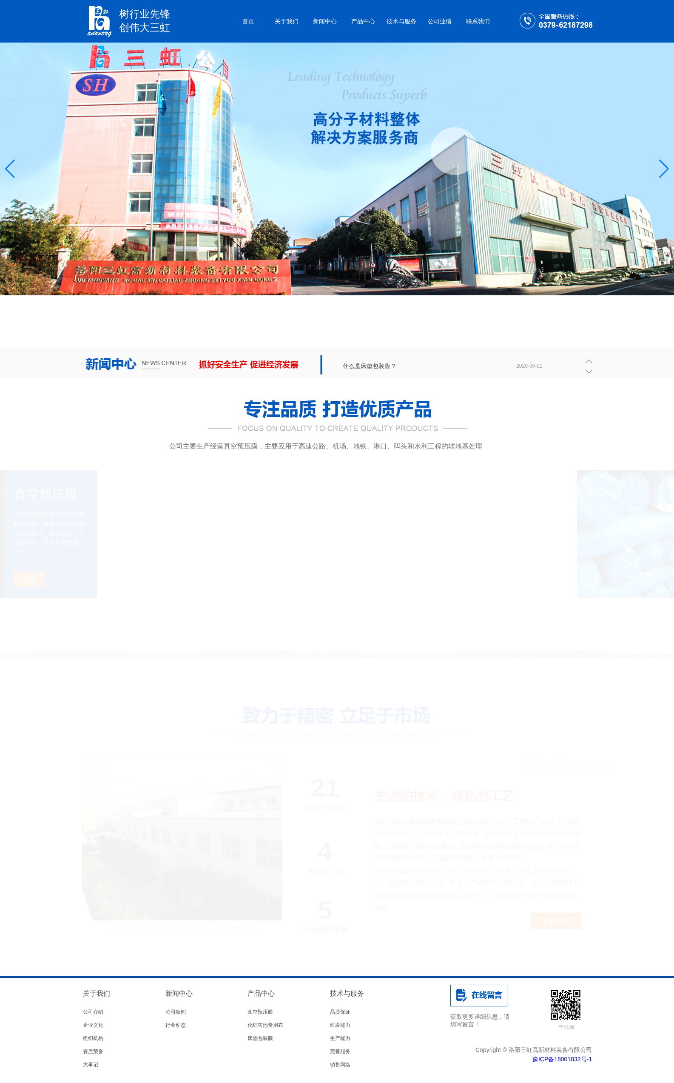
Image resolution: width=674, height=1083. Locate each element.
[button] (664, 169)
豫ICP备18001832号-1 (562, 1059)
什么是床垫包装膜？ (369, 366)
